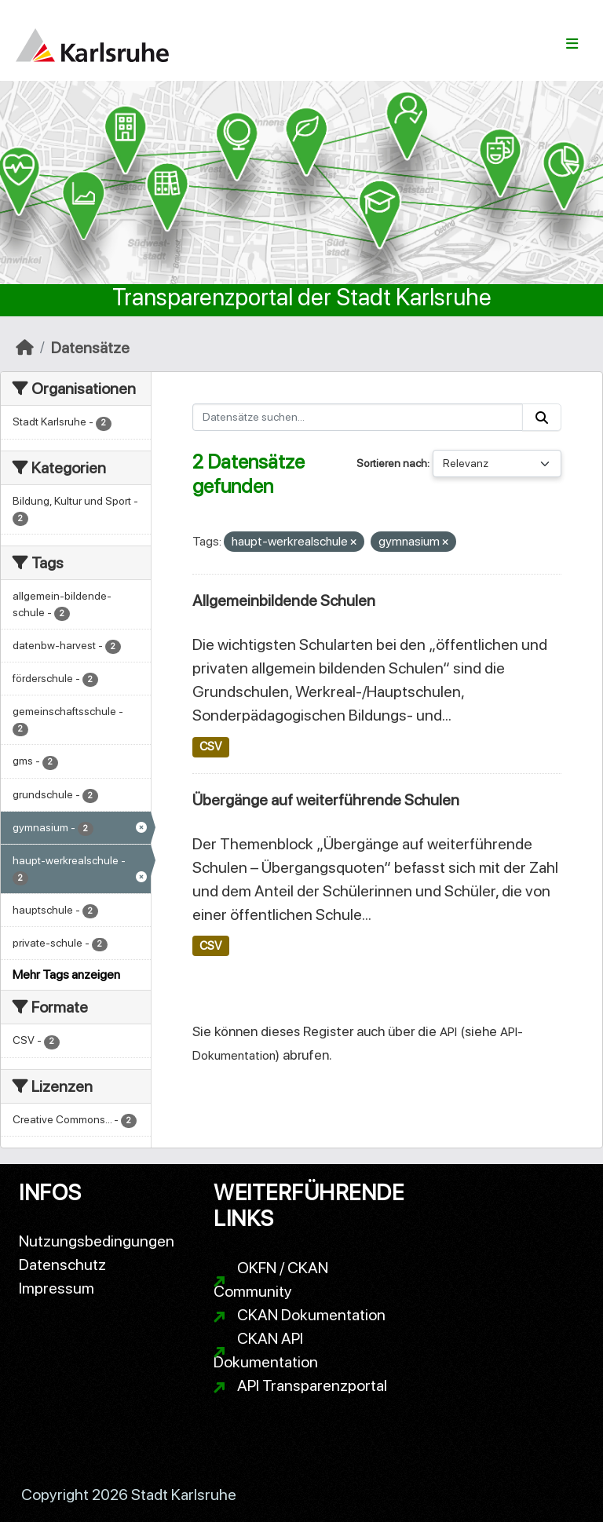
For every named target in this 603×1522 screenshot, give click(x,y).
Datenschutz (62, 1264)
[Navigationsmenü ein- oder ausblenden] (572, 44)
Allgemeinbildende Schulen (283, 600)
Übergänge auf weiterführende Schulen (325, 799)
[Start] (25, 347)
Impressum (56, 1288)
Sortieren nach (391, 463)
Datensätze (90, 347)
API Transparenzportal (312, 1385)
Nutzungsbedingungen (96, 1241)
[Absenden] (541, 417)
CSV (210, 746)
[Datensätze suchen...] (358, 417)
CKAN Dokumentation (311, 1314)
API (448, 1031)
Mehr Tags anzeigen (66, 974)
